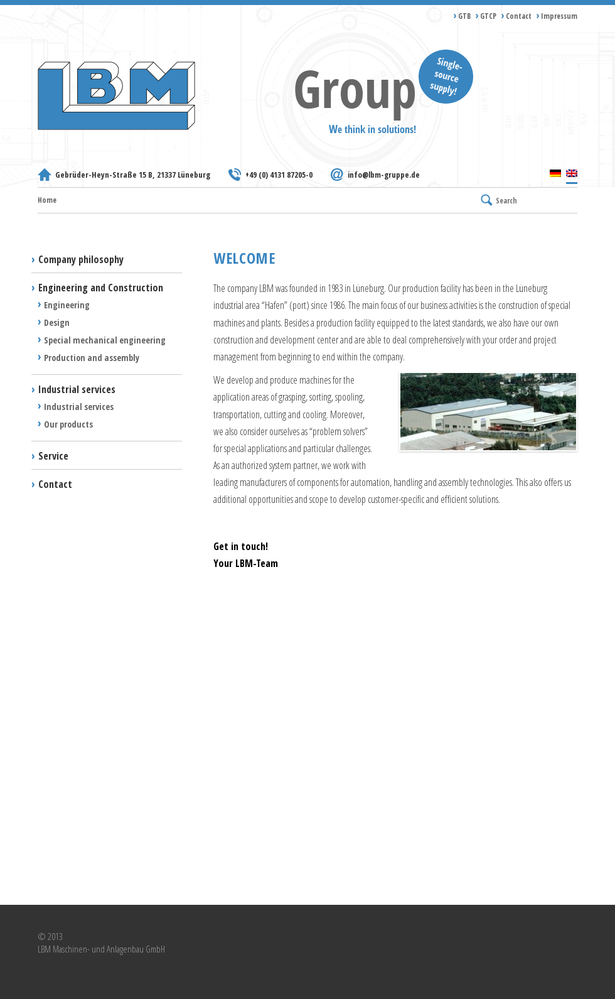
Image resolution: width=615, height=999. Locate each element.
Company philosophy (81, 259)
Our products (68, 424)
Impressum (559, 16)
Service (53, 456)
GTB (464, 16)
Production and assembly (91, 358)
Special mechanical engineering (105, 340)
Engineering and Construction (100, 287)
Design (57, 322)
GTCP (488, 16)
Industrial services (76, 389)
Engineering (67, 305)
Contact (519, 16)
